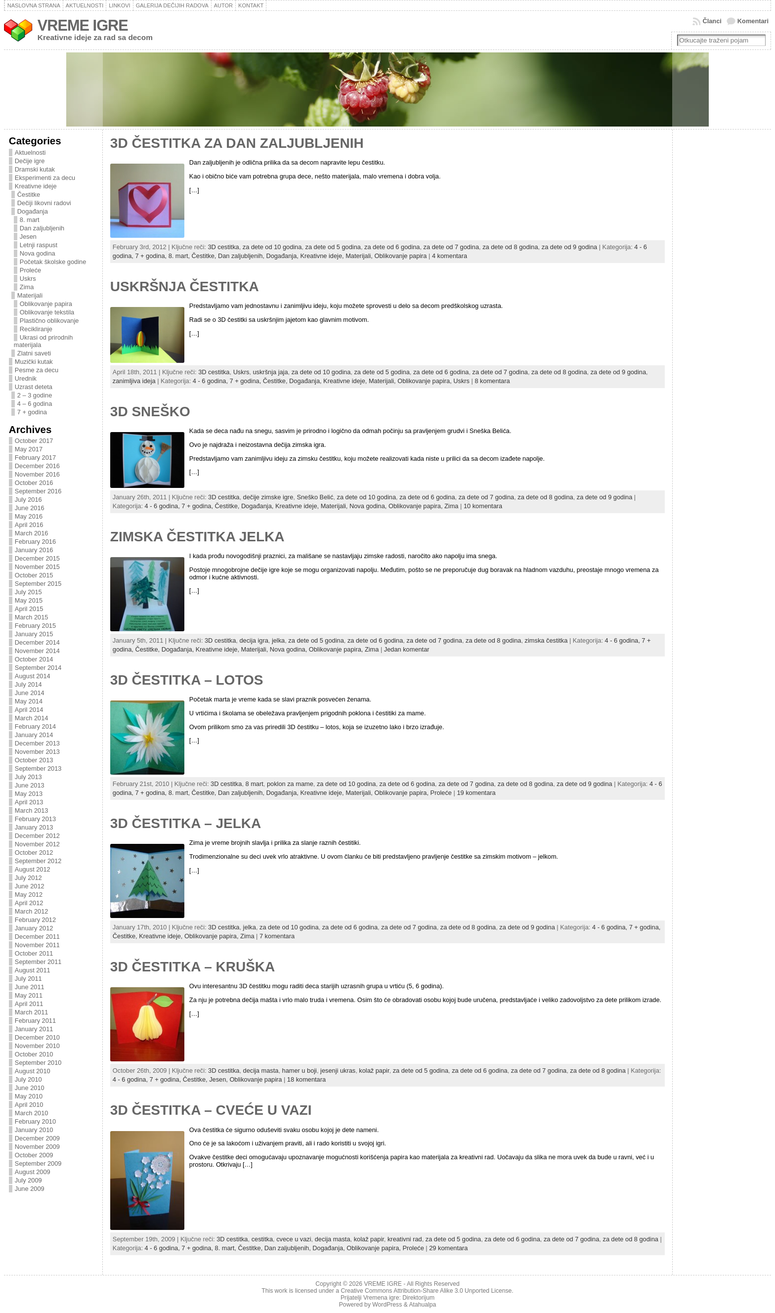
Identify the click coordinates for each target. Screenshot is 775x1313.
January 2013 (34, 827)
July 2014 (28, 684)
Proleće (30, 270)
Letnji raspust (38, 245)
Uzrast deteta (33, 387)
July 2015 (28, 592)
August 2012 (32, 869)
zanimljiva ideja (134, 381)
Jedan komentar (407, 649)
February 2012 (35, 919)
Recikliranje (36, 329)
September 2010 (38, 1062)
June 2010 (29, 1088)
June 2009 (29, 1188)
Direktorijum (418, 1297)
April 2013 (29, 802)
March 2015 (31, 617)
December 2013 (37, 743)
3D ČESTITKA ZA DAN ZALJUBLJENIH (237, 143)
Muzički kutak (34, 361)
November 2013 (37, 751)
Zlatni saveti (34, 353)
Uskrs (28, 278)
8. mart (30, 219)
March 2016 (31, 533)
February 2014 (35, 726)
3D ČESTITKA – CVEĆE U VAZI (211, 1110)
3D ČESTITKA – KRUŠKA (192, 966)
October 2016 (34, 482)
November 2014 (37, 651)
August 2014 (32, 676)
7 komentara (277, 936)
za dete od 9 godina (569, 247)
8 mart (254, 784)
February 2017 (35, 457)
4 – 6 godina (34, 403)
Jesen (28, 236)
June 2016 (29, 508)
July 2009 (28, 1180)
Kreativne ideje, (322, 256)
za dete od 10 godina (272, 247)
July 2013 (28, 777)
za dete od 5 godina (332, 247)
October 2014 (34, 659)
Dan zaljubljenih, (242, 256)
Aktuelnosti (30, 152)
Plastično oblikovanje (49, 320)
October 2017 (34, 440)
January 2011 (34, 1029)
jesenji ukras (337, 1070)
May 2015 (29, 600)
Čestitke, (205, 256)
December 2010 (37, 1037)
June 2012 (29, 886)
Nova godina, (368, 506)
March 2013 (31, 810)
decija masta (261, 1070)
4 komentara (449, 256)
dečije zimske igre (268, 497)
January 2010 (34, 1130)
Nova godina (37, 253)
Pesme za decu (36, 370)
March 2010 (31, 1113)
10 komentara (483, 506)
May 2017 (29, 449)
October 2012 (34, 852)
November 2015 (37, 566)
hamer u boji (299, 1070)
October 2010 (34, 1054)
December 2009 (37, 1138)
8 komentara (492, 381)
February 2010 (35, 1121)
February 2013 (35, 819)
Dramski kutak (35, 169)
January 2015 (34, 634)
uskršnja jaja (270, 372)
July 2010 (28, 1079)
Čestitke (28, 194)
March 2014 (31, 718)
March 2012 (31, 911)
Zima (27, 287)
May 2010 (29, 1096)
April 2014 (29, 709)
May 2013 (29, 793)
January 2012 (34, 928)
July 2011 (28, 978)
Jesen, (219, 1079)
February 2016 (35, 541)
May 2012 (29, 894)
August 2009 (32, 1172)
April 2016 (29, 524)
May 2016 (29, 516)
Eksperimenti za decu (45, 177)
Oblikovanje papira (46, 303)
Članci (711, 21)
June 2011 (29, 987)
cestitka (262, 1239)
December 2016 (37, 466)
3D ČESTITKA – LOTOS (186, 680)
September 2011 (38, 961)
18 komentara (306, 1079)
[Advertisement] (717, 295)
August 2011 (32, 970)
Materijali (30, 295)
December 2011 (37, 936)
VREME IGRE (83, 25)
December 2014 (37, 642)
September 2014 (38, 667)
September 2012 (38, 861)
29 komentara (448, 1248)
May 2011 (29, 995)
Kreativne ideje (36, 186)
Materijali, (359, 256)
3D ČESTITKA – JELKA (185, 823)
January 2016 (34, 550)
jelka (278, 640)
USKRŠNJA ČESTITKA (184, 286)
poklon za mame (290, 784)
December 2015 (37, 558)
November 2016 (37, 474)
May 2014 (29, 701)
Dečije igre (29, 161)
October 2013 (34, 760)
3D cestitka (223, 247)
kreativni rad (405, 1239)
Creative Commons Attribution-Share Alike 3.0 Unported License (426, 1290)
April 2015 (29, 609)
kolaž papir (374, 1070)
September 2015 (38, 583)
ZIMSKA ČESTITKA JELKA (197, 536)
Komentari (753, 21)
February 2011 (35, 1020)
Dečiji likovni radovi (44, 203)
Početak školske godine (53, 261)
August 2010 (32, 1071)
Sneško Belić (315, 497)
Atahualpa (422, 1304)
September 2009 (38, 1163)
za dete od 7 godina (451, 247)
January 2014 (34, 735)
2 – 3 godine (34, 395)
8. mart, (180, 256)
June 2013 (29, 785)
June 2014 (29, 693)
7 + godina (32, 412)
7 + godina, (151, 256)
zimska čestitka (546, 640)
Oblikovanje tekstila (47, 312)
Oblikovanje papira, (425, 381)
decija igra (253, 640)
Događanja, (283, 256)
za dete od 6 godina (392, 247)
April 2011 (29, 1003)
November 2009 (37, 1146)
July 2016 (28, 499)
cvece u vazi (293, 1239)
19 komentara (476, 792)
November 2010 (37, 1046)
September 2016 (38, 491)
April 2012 (29, 903)
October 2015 (34, 575)
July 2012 (28, 877)
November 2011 (37, 945)
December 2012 (37, 835)
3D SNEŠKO (150, 411)
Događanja (32, 211)
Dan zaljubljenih (42, 228)
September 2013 (38, 768)
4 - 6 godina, (211, 381)
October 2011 (34, 953)
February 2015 (35, 625)
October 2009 (34, 1155)
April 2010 (29, 1104)
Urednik (26, 378)
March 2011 (31, 1012)
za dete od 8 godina (510, 247)
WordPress (387, 1304)
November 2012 (37, 844)
